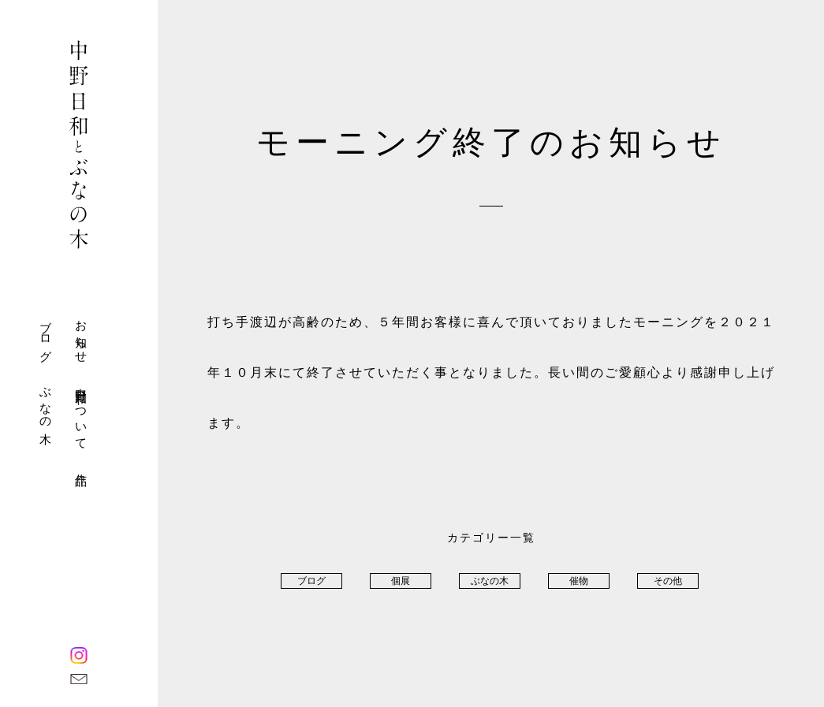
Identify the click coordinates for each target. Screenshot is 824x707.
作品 (81, 466)
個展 (400, 580)
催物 (578, 580)
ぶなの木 (45, 402)
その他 (668, 580)
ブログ (45, 334)
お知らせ (81, 335)
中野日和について (81, 412)
